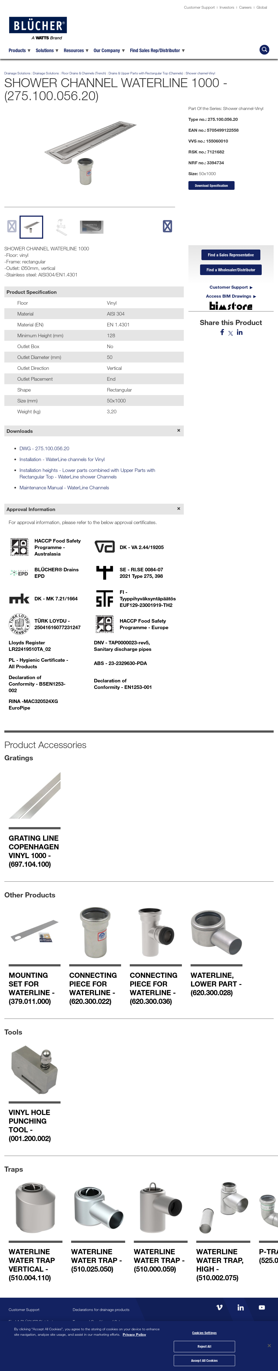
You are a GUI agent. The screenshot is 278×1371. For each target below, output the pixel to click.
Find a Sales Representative (231, 255)
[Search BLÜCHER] (264, 50)
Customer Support (199, 7)
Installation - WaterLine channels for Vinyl (62, 459)
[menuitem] (20, 50)
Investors (227, 7)
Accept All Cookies (204, 1359)
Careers (245, 7)
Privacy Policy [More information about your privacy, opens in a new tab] (134, 1333)
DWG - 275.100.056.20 (44, 448)
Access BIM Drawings (228, 296)
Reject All (204, 1346)
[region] (139, 1345)
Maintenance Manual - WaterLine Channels (64, 487)
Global (262, 7)
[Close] (269, 1345)
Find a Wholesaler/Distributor (231, 270)
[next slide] (167, 226)
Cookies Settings (204, 1332)
